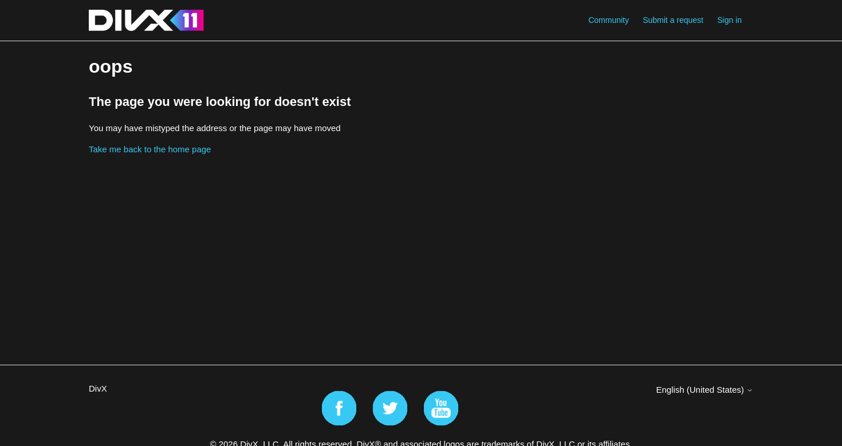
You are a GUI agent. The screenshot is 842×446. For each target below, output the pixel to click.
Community (608, 20)
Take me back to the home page (150, 149)
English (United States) (704, 389)
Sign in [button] (729, 20)
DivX (98, 388)
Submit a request (673, 20)
